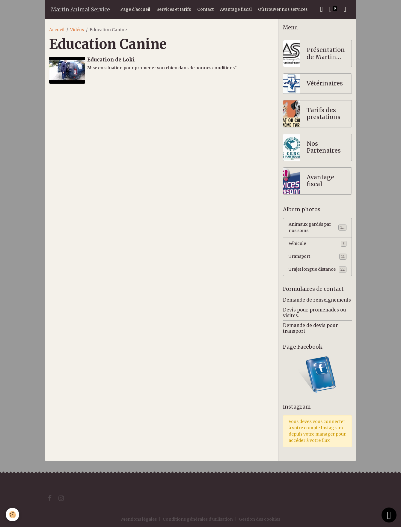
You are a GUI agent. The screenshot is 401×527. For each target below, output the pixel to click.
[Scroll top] (389, 515)
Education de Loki (111, 59)
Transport (317, 257)
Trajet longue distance (317, 269)
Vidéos (77, 29)
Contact (205, 9)
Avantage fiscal (236, 9)
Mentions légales (139, 519)
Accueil (56, 29)
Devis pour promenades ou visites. (314, 312)
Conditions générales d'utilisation (198, 519)
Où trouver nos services (282, 9)
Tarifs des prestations (323, 114)
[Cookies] (12, 514)
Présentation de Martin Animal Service (326, 53)
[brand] (80, 9)
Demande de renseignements (317, 300)
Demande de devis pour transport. (310, 328)
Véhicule (317, 244)
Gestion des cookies (259, 519)
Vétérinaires (325, 83)
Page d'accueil (135, 9)
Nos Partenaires (324, 147)
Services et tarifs (173, 9)
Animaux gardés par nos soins (317, 227)
